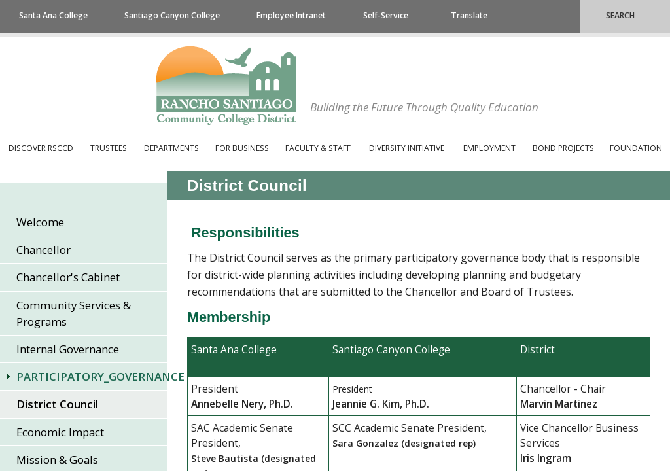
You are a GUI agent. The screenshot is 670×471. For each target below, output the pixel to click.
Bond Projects (563, 148)
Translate (469, 15)
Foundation (636, 148)
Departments (171, 148)
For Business (242, 148)
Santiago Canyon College (172, 15)
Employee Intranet (291, 15)
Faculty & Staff (318, 148)
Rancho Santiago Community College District (226, 85)
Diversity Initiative (406, 148)
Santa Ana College (53, 15)
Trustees (108, 148)
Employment (489, 148)
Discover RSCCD (41, 148)
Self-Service (385, 15)
